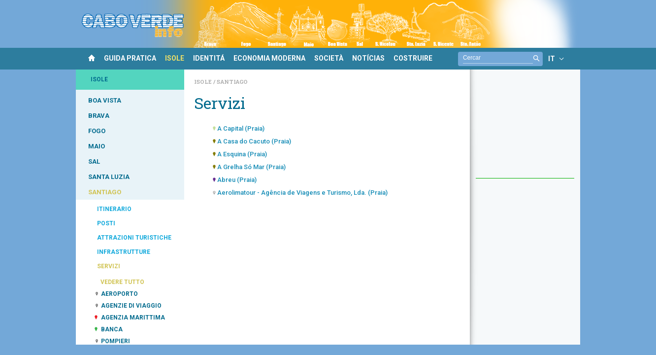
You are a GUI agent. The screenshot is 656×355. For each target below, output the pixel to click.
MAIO (96, 146)
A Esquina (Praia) (242, 154)
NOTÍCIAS (368, 58)
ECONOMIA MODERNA (269, 58)
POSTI (106, 223)
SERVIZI (108, 266)
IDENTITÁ (209, 58)
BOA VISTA (104, 100)
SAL (94, 161)
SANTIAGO (104, 192)
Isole (203, 81)
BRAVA (98, 115)
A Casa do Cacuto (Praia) (254, 141)
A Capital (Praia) (240, 128)
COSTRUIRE (413, 58)
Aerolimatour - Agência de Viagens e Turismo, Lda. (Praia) (302, 192)
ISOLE (174, 58)
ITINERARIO (114, 209)
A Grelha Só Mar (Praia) (251, 167)
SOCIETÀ (328, 58)
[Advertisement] (525, 128)
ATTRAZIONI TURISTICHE (134, 237)
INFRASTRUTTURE (123, 251)
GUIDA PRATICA (130, 58)
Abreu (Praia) (237, 179)
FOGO (96, 131)
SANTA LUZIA (109, 176)
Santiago (232, 81)
